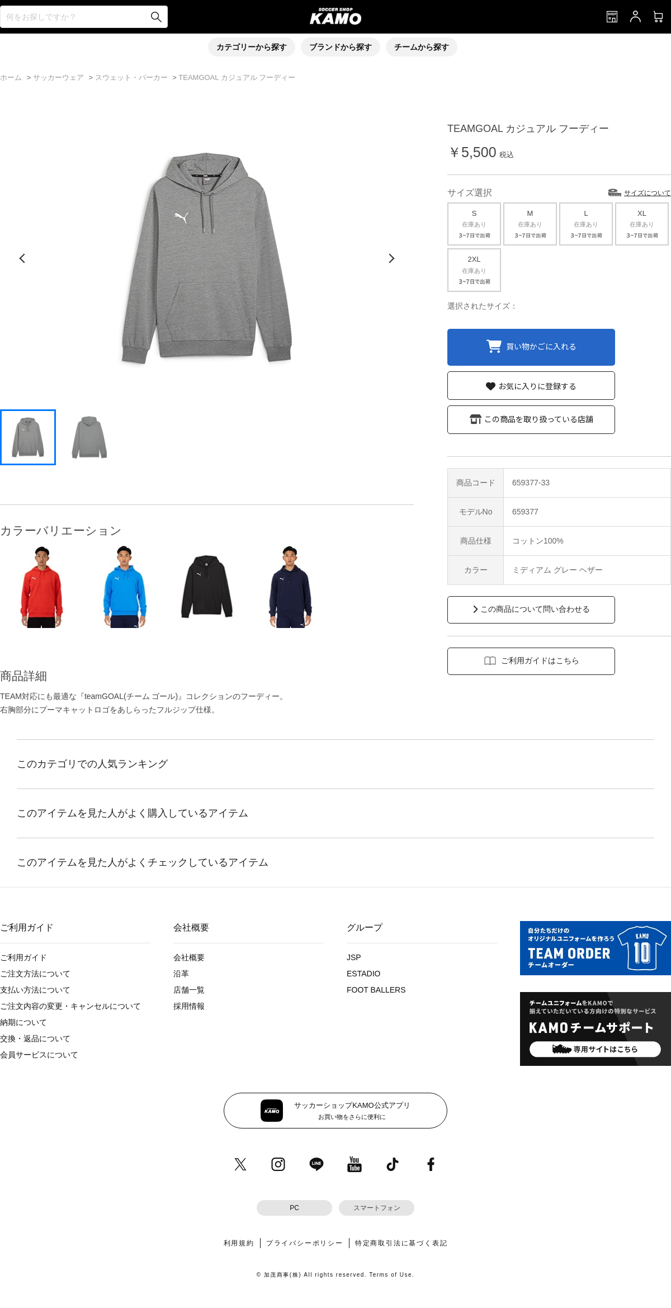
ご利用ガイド (23, 957)
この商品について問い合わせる (535, 609)
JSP (354, 957)
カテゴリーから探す (251, 47)
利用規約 (239, 1243)
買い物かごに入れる (541, 345)
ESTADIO (363, 973)
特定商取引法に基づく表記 (401, 1243)
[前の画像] (22, 258)
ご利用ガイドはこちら (540, 660)
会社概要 (189, 957)
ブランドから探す (340, 47)
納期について (23, 1022)
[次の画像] (391, 258)
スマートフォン (376, 1208)
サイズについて (647, 193)
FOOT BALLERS (376, 989)
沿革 (181, 973)
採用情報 (189, 1006)
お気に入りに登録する (537, 385)
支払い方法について (35, 989)
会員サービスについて (39, 1054)
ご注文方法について (35, 973)
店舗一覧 (189, 989)
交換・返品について (35, 1038)
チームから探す (421, 47)
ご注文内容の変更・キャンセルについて (70, 1006)
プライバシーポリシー (304, 1243)
